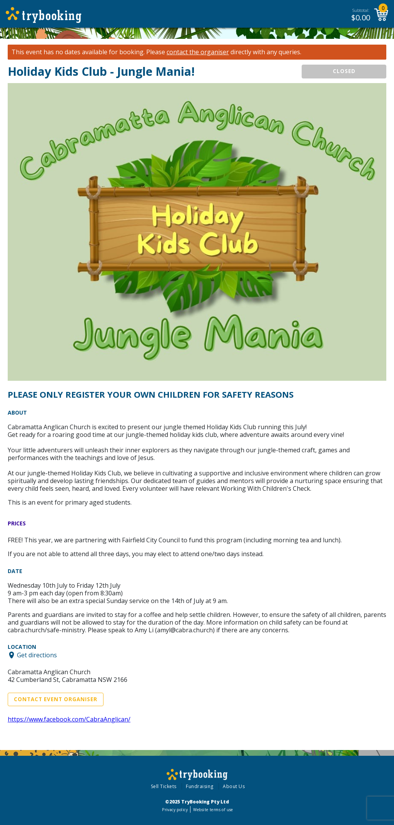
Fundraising (200, 786)
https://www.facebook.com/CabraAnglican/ (69, 719)
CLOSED (344, 71)
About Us (234, 786)
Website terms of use (213, 809)
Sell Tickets (164, 786)
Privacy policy (175, 809)
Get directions (37, 655)
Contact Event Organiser (55, 699)
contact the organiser (198, 52)
